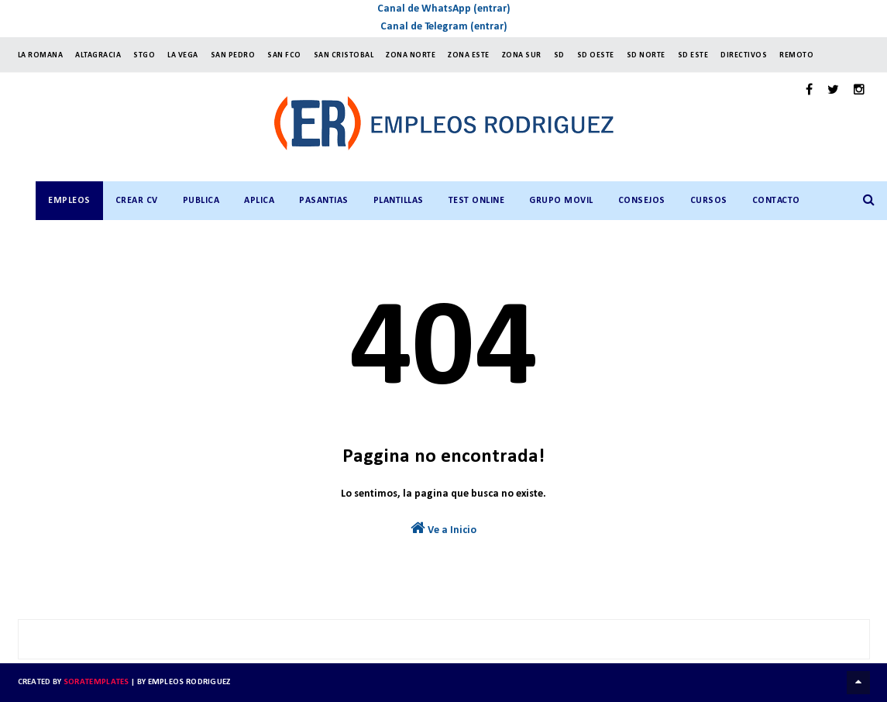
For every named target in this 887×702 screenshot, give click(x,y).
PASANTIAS (324, 200)
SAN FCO (284, 55)
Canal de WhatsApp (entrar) (444, 9)
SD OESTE (595, 55)
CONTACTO (776, 200)
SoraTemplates (96, 682)
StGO (144, 55)
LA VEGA (182, 55)
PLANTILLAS (398, 200)
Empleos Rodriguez (189, 682)
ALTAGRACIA (98, 55)
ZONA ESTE (469, 55)
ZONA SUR (521, 55)
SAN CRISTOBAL (344, 55)
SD (559, 55)
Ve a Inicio (443, 528)
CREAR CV (136, 200)
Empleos (69, 200)
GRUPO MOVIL (561, 200)
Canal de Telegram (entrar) (443, 27)
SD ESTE (693, 55)
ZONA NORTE (410, 55)
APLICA (259, 200)
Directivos (743, 55)
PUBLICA (201, 200)
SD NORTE (646, 55)
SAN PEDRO (233, 55)
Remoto (796, 55)
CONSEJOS (641, 200)
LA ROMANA (41, 55)
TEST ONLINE (477, 200)
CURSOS (708, 200)
